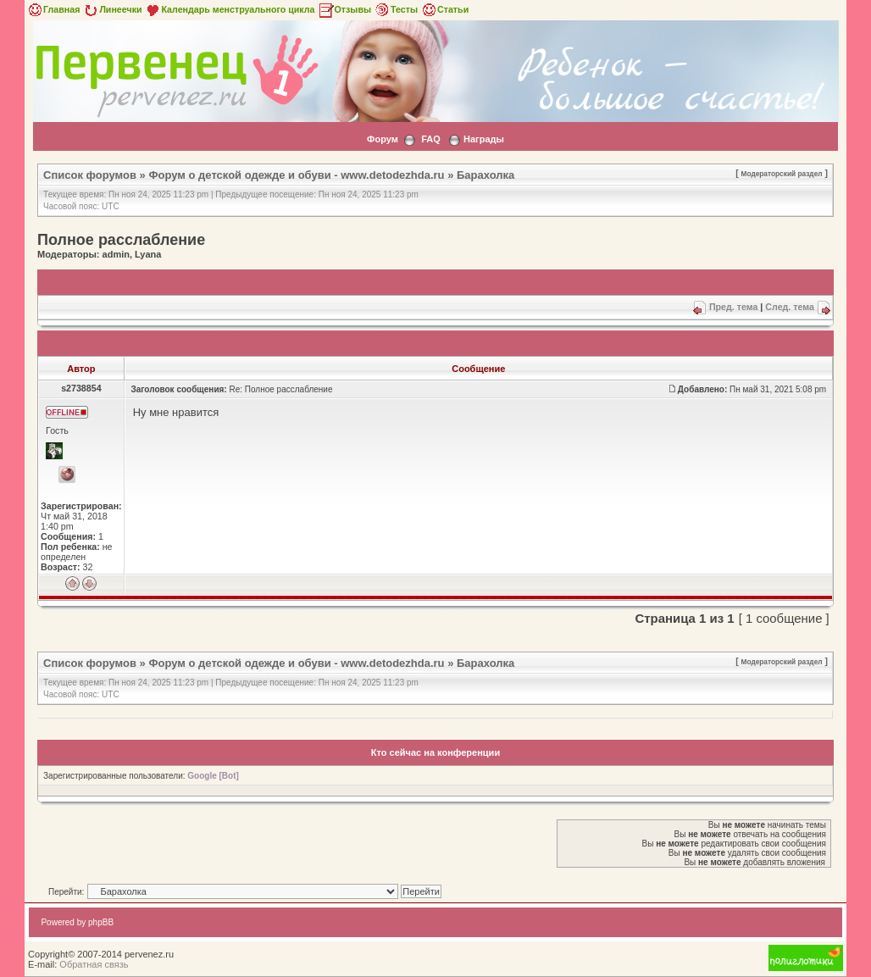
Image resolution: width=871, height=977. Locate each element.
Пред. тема (733, 307)
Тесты (396, 9)
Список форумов (89, 175)
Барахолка (485, 175)
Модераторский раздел (782, 173)
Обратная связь (93, 964)
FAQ (431, 139)
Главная (53, 9)
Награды (483, 139)
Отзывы (345, 9)
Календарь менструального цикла (229, 9)
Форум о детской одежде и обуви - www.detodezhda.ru (296, 175)
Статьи (444, 9)
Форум (382, 139)
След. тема (789, 307)
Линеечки (111, 9)
